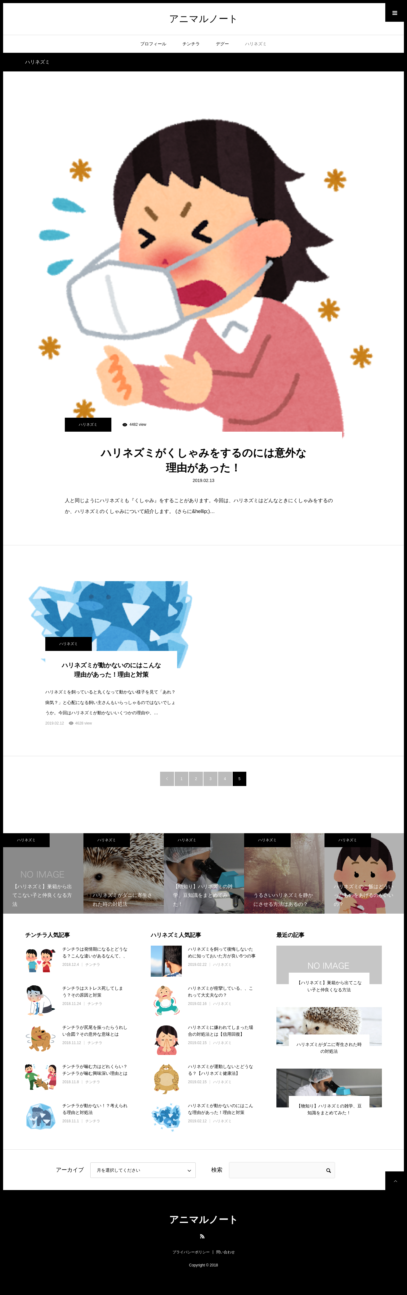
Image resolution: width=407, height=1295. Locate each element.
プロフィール (153, 43)
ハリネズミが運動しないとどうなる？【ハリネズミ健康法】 (220, 1070)
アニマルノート (203, 18)
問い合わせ (225, 1252)
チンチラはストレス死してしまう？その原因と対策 (92, 991)
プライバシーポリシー (191, 1252)
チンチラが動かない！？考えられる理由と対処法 (94, 1109)
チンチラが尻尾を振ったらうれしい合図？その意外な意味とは (94, 1031)
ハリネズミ (256, 43)
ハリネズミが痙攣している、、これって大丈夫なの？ (220, 991)
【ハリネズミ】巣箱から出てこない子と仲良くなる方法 (329, 986)
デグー (222, 43)
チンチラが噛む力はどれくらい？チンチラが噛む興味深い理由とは (94, 1070)
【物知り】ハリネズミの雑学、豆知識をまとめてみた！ (329, 1109)
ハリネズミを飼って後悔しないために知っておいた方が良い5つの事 (222, 952)
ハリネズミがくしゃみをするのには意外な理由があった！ (203, 460)
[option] (43, 873)
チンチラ (191, 43)
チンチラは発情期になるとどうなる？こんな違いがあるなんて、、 (94, 952)
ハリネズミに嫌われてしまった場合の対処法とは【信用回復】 (220, 1031)
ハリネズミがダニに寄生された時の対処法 (329, 1048)
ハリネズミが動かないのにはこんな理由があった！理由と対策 (111, 670)
